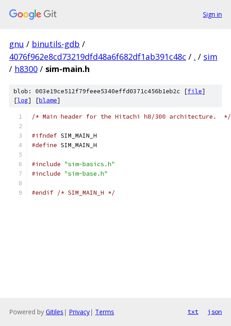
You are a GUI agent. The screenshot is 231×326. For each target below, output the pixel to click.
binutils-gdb (56, 43)
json (214, 311)
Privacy (79, 311)
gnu (16, 43)
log (22, 100)
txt (193, 311)
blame (48, 100)
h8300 (26, 68)
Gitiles (54, 311)
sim (210, 56)
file (195, 91)
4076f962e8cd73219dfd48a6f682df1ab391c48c (97, 56)
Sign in (212, 14)
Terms (104, 311)
